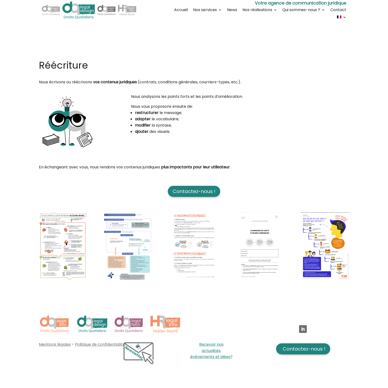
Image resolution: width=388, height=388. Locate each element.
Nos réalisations (257, 10)
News (232, 10)
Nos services (205, 10)
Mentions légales (55, 344)
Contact (338, 10)
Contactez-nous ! (194, 191)
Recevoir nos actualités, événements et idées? (211, 350)
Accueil (181, 10)
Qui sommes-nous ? (301, 10)
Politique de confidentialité (100, 344)
